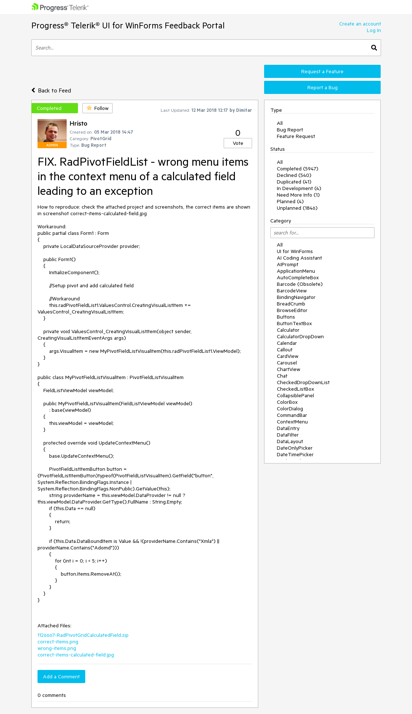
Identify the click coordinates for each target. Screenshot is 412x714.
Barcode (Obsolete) (300, 284)
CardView (287, 356)
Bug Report (290, 129)
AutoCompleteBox (298, 277)
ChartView (288, 369)
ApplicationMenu (296, 271)
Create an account (360, 23)
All (280, 123)
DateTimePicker (295, 454)
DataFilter (288, 434)
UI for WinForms (295, 251)
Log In (374, 30)
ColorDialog (290, 408)
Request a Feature (322, 71)
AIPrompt (287, 264)
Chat (282, 375)
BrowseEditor (292, 310)
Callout (285, 349)
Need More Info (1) (298, 195)
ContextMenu (292, 421)
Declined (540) (294, 175)
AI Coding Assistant (299, 258)
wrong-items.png (57, 648)
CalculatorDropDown (300, 336)
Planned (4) (290, 201)
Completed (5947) (297, 168)
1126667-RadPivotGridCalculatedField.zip (83, 635)
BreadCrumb (291, 303)
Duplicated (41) (294, 181)
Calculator (288, 330)
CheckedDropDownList (303, 382)
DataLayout (290, 441)
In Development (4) (299, 188)
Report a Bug (322, 87)
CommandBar (292, 415)
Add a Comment (61, 676)
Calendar (287, 343)
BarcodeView (292, 290)
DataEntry (288, 428)
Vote (238, 143)
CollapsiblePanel (295, 395)
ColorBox (287, 402)
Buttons (286, 316)
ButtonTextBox (294, 323)
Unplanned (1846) (297, 208)
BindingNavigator (296, 297)
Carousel (287, 362)
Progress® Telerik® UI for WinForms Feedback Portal (128, 25)
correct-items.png (58, 641)
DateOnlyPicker (295, 448)
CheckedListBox (295, 389)
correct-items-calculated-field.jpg (76, 654)
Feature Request (296, 136)
